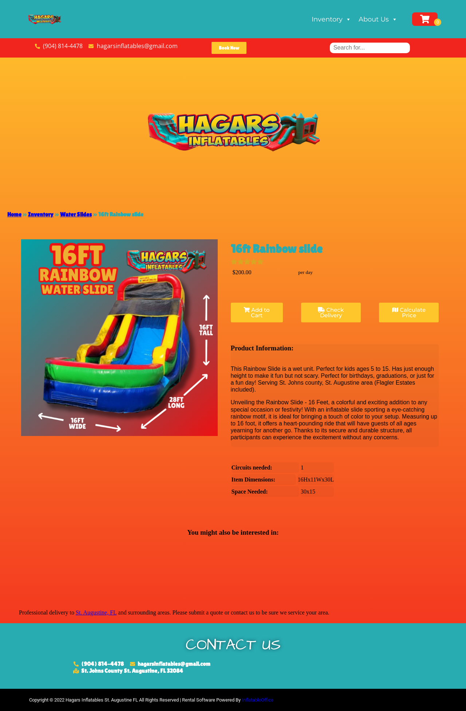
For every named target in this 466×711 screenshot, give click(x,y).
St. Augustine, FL (96, 612)
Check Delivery (331, 312)
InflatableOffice (257, 700)
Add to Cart (257, 312)
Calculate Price (409, 312)
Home (14, 214)
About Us (378, 19)
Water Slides (76, 214)
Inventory (331, 19)
